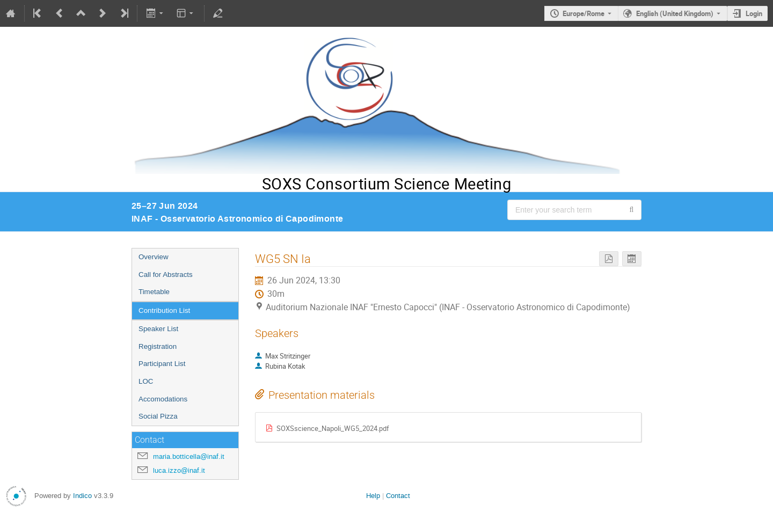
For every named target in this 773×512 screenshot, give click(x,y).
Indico (82, 495)
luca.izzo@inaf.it (179, 470)
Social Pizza (158, 416)
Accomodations (162, 399)
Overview (153, 257)
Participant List (161, 364)
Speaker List (158, 329)
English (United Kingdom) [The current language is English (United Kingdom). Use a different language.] (674, 13)
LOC (145, 381)
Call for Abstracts (165, 274)
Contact (398, 495)
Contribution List (164, 310)
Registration (157, 346)
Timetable (154, 292)
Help (373, 495)
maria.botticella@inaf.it (188, 456)
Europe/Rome (583, 13)
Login (754, 13)
